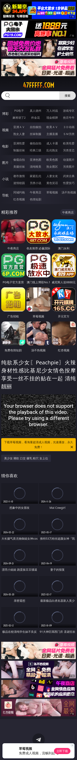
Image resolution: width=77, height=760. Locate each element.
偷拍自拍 (35, 143)
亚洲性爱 (19, 143)
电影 (5, 146)
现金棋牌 (52, 117)
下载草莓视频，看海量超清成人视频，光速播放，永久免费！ (39, 445)
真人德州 (35, 111)
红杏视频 (19, 199)
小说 (5, 179)
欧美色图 (52, 160)
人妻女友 (52, 176)
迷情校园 (19, 183)
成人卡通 (52, 143)
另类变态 (69, 150)
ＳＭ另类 (69, 134)
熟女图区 (52, 167)
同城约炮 (19, 192)
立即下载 (62, 751)
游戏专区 (69, 111)
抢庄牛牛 (69, 117)
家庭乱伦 (35, 176)
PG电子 (19, 111)
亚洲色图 (35, 160)
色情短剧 (35, 199)
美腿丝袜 (19, 167)
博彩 (5, 113)
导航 (5, 195)
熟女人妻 (19, 134)
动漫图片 (69, 160)
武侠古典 (69, 176)
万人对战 (52, 111)
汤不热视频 (69, 192)
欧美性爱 (69, 143)
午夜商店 (35, 192)
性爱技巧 (69, 183)
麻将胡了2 (19, 117)
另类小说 (35, 183)
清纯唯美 (35, 167)
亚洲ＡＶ (19, 127)
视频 (5, 130)
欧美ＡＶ (52, 127)
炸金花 (35, 117)
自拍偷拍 (35, 127)
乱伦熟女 (52, 150)
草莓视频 (52, 192)
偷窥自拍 (19, 160)
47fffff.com (38, 85)
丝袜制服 (35, 134)
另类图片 (69, 167)
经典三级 (35, 150)
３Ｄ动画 (69, 127)
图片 (5, 162)
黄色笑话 (52, 183)
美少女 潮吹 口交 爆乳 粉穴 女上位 (26, 458)
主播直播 (52, 134)
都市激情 (19, 176)
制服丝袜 (19, 150)
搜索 (67, 95)
